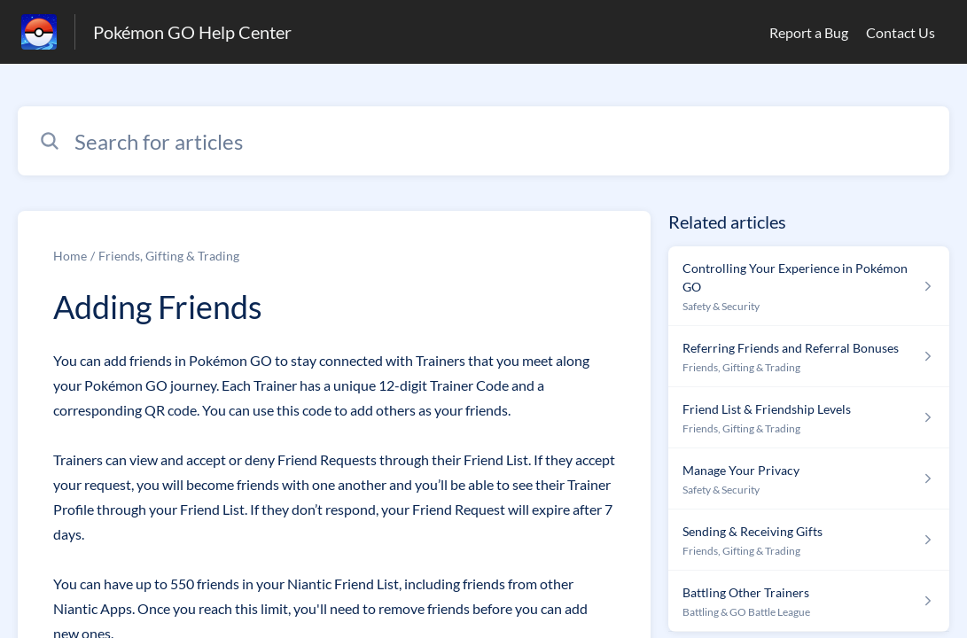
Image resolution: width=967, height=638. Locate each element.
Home (70, 255)
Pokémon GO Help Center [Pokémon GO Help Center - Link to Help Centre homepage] (192, 32)
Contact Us (900, 32)
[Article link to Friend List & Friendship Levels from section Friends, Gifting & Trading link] (808, 417)
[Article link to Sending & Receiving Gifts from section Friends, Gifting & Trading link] (808, 540)
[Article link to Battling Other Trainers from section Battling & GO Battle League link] (808, 601)
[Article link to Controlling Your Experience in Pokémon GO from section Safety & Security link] (808, 286)
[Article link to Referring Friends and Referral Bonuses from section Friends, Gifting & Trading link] (808, 356)
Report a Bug (808, 32)
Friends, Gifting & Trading (168, 255)
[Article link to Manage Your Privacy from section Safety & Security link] (808, 479)
